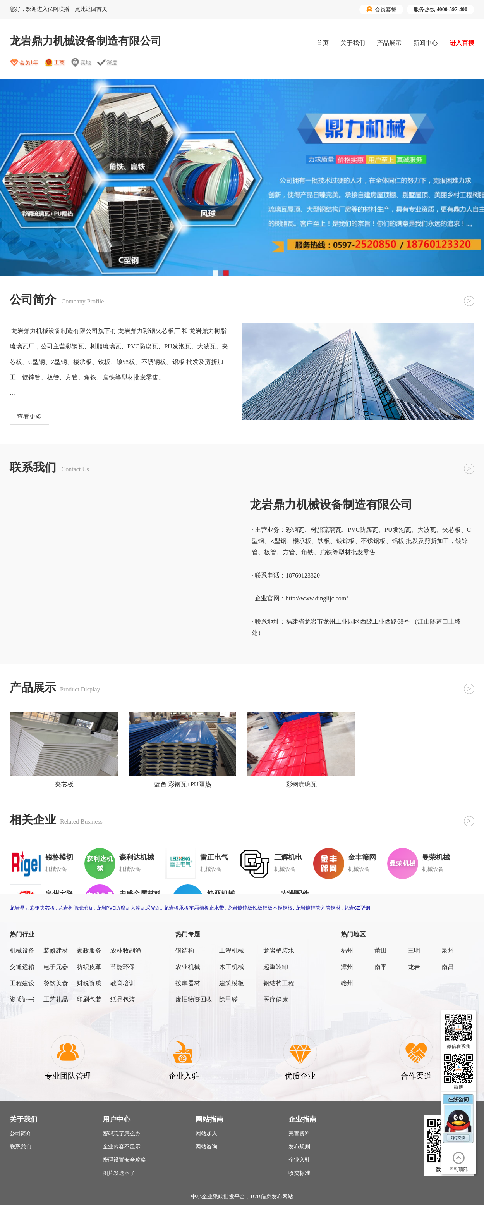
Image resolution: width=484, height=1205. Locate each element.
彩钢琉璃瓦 (301, 784)
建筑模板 (231, 983)
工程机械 (231, 950)
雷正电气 (214, 857)
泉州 (447, 950)
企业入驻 (299, 1160)
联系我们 (20, 1147)
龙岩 (414, 967)
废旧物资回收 (194, 999)
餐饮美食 (55, 983)
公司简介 (20, 1133)
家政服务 (89, 950)
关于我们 (352, 43)
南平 (380, 967)
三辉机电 (288, 857)
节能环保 (122, 967)
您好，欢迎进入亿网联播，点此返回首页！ (61, 9)
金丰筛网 (362, 857)
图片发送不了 (119, 1173)
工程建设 (22, 983)
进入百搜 (462, 43)
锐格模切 (59, 857)
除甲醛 (228, 999)
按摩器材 (187, 983)
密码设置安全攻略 (124, 1160)
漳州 (347, 967)
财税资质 (89, 983)
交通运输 (22, 967)
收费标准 (299, 1173)
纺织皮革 (89, 967)
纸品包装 (122, 999)
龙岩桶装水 (278, 950)
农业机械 (187, 967)
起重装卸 (275, 967)
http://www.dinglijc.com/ (317, 598)
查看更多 (29, 416)
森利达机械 (136, 857)
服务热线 (440, 9)
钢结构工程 (278, 983)
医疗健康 (275, 999)
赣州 (347, 983)
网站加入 (206, 1133)
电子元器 (55, 967)
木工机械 (231, 967)
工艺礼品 (55, 999)
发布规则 (299, 1147)
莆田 (380, 950)
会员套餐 (381, 9)
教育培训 (122, 983)
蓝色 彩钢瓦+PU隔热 (182, 784)
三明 (414, 950)
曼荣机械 (436, 857)
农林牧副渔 (125, 950)
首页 (322, 43)
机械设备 (22, 950)
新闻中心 (425, 43)
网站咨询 (206, 1147)
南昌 (447, 967)
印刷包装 (89, 999)
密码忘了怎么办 (122, 1133)
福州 (347, 950)
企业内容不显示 (122, 1147)
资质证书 (22, 999)
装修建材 (55, 950)
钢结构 (184, 950)
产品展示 (389, 43)
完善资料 (299, 1133)
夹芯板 (64, 784)
